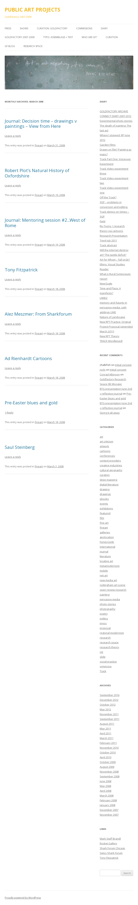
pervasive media (110, 599)
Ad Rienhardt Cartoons (28, 358)
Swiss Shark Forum (111, 853)
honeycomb (107, 542)
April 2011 (105, 733)
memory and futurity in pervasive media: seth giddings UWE (113, 307)
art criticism (106, 441)
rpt (101, 652)
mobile (104, 570)
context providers (110, 460)
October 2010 (108, 752)
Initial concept (123, 365)
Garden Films (108, 145)
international (107, 547)
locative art (106, 561)
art (101, 436)
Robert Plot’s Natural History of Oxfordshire (37, 172)
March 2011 (106, 738)
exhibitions (106, 508)
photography (107, 609)
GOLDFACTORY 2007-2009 (19, 37)
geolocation (107, 537)
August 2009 (107, 767)
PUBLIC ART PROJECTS (32, 9)
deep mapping (108, 480)
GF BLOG (10, 46)
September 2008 (109, 776)
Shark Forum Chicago (112, 848)
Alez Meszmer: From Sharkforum (38, 314)
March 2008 (106, 795)
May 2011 (105, 728)
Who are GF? (89, 37)
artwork (104, 446)
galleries (105, 532)
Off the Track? (108, 197)
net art (104, 575)
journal (104, 551)
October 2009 (108, 762)
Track (103, 671)
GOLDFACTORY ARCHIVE (114, 111)
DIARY (104, 28)
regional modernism (112, 633)
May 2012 (105, 709)
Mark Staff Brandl (110, 838)
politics (104, 618)
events (104, 503)
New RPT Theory (109, 336)
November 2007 (109, 814)
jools (102, 369)
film (102, 518)
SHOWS (24, 28)
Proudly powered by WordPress (23, 897)
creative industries (111, 465)
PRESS (8, 28)
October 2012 (108, 704)
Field (102, 221)
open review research (113, 590)
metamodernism (110, 566)
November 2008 (109, 771)
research (105, 637)
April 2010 (105, 757)
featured (105, 513)
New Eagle (106, 283)
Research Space (33, 46)
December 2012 (109, 700)
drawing (104, 489)
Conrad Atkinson (110, 374)
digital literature (109, 484)
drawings (105, 494)
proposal (105, 628)
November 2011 (109, 714)
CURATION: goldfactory (52, 28)
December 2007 (109, 810)
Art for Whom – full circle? (115, 259)
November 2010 (109, 747)
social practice (108, 661)
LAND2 (103, 298)
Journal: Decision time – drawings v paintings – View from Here (41, 123)
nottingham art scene (112, 585)
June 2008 (105, 781)
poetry (104, 613)
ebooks (104, 499)
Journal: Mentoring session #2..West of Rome (45, 222)
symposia (105, 666)
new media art (108, 580)
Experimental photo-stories (116, 121)
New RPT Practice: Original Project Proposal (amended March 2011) (116, 326)
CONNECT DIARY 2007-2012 (115, 116)
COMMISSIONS (84, 28)
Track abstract (108, 245)
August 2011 (107, 724)
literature (105, 556)
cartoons (105, 451)
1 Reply (9, 412)
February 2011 (108, 743)
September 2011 (109, 719)
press (103, 623)
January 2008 (107, 805)
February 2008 (108, 800)
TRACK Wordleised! (111, 341)
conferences (107, 456)
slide (102, 657)
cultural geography (111, 470)
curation (105, 475)
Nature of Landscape (112, 317)
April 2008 (105, 791)
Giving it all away (110, 413)
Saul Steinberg (20, 447)
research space (109, 642)
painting (104, 594)
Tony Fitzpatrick (21, 270)
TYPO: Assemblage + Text (58, 37)
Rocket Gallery (108, 843)
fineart (39, 145)
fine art (104, 523)
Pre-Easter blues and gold (31, 403)
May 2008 (105, 786)
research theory (109, 647)
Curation (112, 37)
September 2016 (109, 695)
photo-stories (108, 604)
